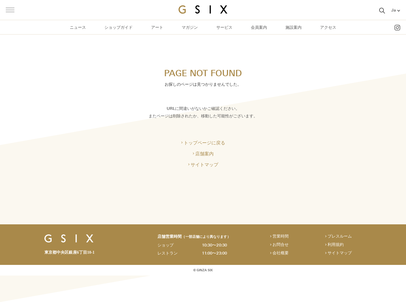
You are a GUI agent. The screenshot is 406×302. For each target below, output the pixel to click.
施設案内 (293, 27)
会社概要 (280, 253)
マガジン (190, 27)
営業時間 (280, 236)
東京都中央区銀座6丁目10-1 (69, 252)
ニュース (78, 27)
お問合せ (280, 244)
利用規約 (336, 244)
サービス (224, 27)
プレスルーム (340, 236)
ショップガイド (118, 27)
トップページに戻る (204, 143)
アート (157, 27)
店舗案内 (204, 153)
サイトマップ (204, 164)
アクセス (328, 27)
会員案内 (259, 27)
